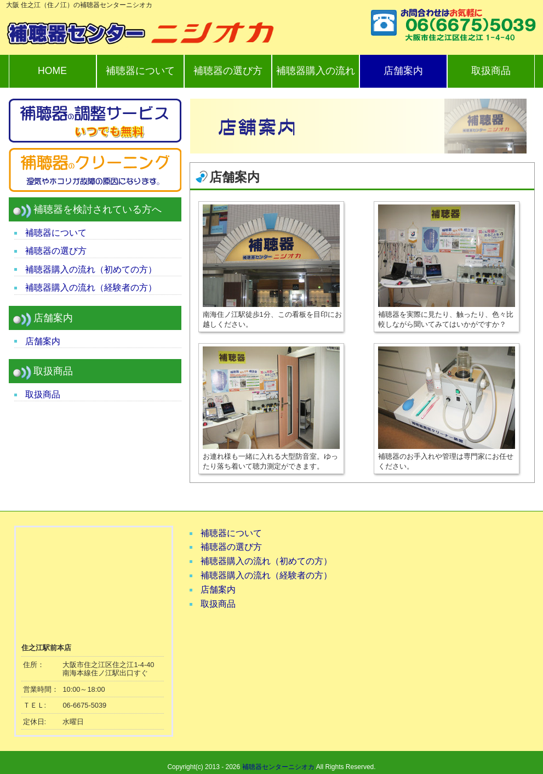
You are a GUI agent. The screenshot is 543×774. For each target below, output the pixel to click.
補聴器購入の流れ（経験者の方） (91, 287)
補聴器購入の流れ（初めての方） (91, 269)
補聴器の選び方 (227, 70)
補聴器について (140, 70)
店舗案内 (403, 70)
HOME (52, 70)
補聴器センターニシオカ (278, 767)
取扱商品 (491, 70)
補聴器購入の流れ (315, 70)
